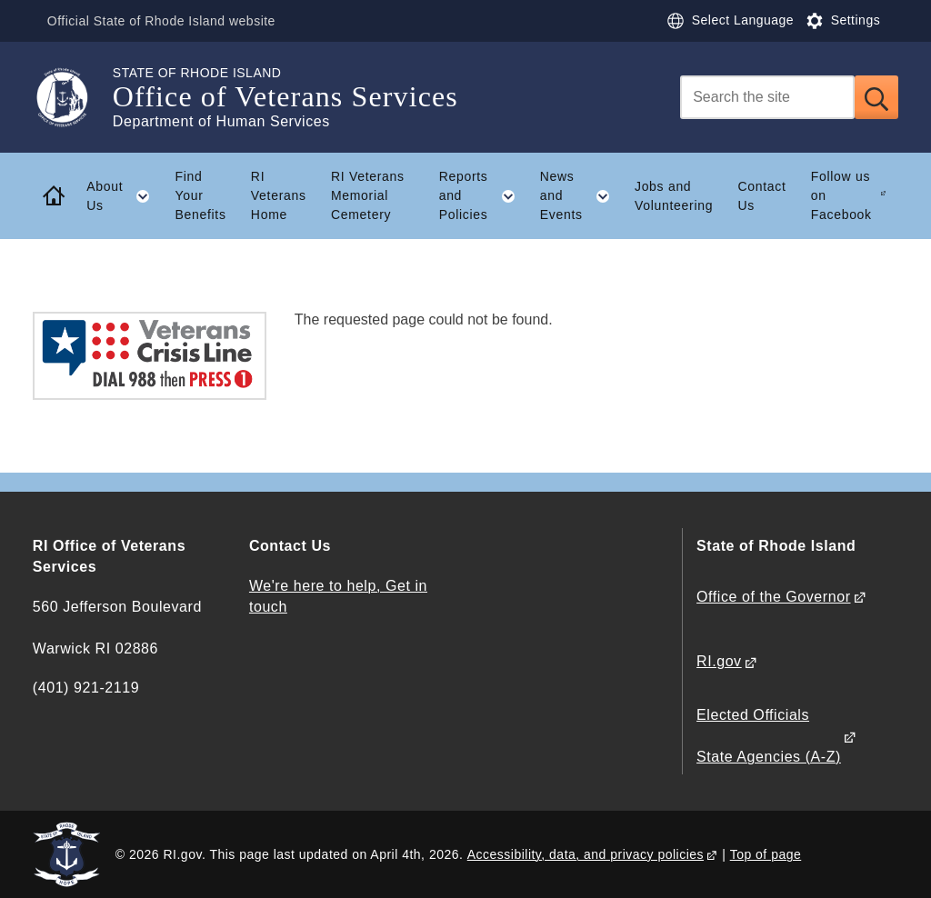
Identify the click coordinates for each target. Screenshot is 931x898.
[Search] (767, 97)
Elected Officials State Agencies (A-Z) (768, 735)
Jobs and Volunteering (674, 196)
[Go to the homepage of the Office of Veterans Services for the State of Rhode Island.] (73, 97)
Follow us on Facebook (841, 195)
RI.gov (719, 661)
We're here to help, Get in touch (338, 596)
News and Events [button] (581, 195)
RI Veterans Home (278, 195)
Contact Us (761, 196)
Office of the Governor (773, 596)
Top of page (766, 854)
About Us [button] (124, 196)
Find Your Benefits (200, 195)
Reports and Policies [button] (483, 195)
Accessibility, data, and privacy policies (585, 854)
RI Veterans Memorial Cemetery (368, 195)
